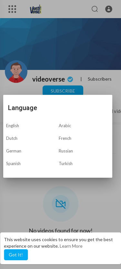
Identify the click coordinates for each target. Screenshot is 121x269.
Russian (66, 150)
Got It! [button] (16, 254)
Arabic (65, 125)
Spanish (13, 163)
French (65, 138)
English (12, 125)
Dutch (11, 138)
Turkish (66, 163)
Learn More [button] (71, 246)
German (13, 150)
